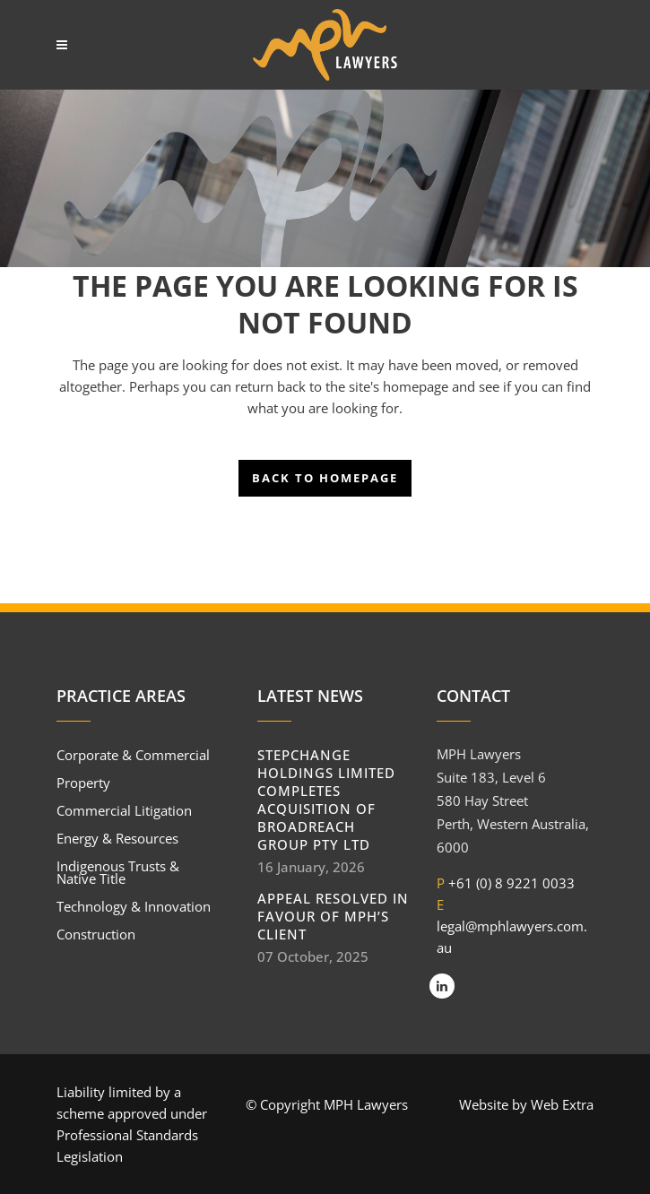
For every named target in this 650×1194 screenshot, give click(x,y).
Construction (95, 934)
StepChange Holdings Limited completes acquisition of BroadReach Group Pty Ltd (326, 799)
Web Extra (562, 1104)
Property (83, 782)
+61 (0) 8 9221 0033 (511, 883)
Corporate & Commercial (133, 754)
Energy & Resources (117, 838)
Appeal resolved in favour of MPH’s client (333, 916)
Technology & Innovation (133, 906)
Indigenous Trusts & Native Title (117, 872)
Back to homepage (325, 478)
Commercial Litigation (124, 810)
